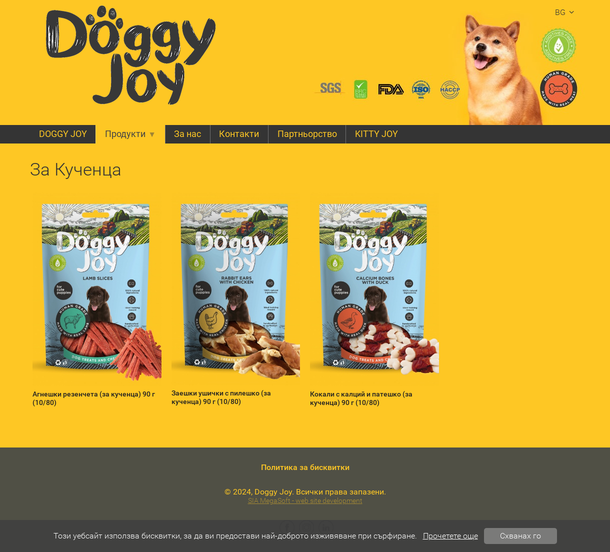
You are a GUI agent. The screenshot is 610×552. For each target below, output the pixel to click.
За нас (187, 134)
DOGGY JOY (63, 134)
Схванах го (520, 535)
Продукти (130, 134)
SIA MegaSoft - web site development (305, 500)
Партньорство (307, 134)
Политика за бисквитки (305, 467)
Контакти (239, 134)
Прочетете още (450, 535)
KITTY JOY (376, 134)
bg (566, 12)
